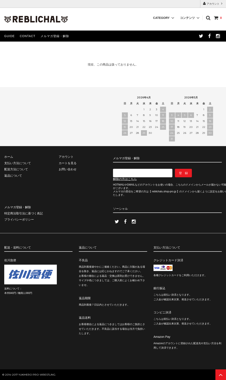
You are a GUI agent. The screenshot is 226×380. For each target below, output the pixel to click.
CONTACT (27, 36)
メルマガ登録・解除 (54, 36)
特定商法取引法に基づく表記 (23, 213)
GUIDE (9, 36)
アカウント (213, 3)
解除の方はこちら (125, 179)
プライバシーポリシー (19, 219)
